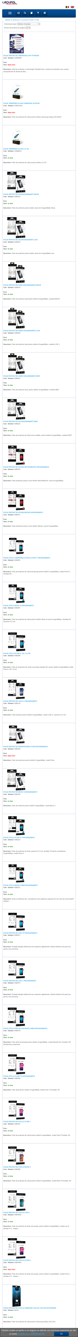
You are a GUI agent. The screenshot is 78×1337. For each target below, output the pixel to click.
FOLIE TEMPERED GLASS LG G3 (16, 149)
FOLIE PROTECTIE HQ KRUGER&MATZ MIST (20, 421)
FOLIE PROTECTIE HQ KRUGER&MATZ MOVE (21, 194)
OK (61, 1334)
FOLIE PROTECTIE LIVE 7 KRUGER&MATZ (19, 981)
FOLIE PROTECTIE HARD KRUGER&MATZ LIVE (21, 330)
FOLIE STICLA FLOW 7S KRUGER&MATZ (19, 1076)
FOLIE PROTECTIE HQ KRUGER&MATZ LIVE (20, 240)
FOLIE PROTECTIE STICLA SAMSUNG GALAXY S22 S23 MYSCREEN (29, 1308)
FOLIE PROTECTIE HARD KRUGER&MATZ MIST (21, 376)
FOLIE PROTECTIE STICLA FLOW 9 (16, 1260)
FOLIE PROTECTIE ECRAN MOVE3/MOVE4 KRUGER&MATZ (26, 467)
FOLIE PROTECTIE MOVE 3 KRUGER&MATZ (20, 792)
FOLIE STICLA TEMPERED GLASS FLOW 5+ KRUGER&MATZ (26, 558)
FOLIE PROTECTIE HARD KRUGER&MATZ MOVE (22, 285)
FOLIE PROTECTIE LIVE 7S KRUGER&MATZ (20, 933)
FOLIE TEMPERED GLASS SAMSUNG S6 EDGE (21, 103)
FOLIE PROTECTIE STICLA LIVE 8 (16, 1212)
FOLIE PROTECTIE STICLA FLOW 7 (16, 1121)
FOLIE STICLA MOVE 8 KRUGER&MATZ (18, 605)
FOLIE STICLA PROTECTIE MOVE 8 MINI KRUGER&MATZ (25, 1028)
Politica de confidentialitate (31, 1334)
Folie (37, 20)
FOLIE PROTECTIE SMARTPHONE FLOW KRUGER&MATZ (25, 746)
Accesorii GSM (27, 20)
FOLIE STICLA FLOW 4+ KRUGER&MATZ (19, 837)
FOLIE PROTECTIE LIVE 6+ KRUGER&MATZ (20, 701)
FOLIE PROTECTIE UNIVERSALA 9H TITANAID (21, 55)
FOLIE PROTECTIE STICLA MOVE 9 (16, 1167)
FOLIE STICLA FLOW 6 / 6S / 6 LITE (16, 653)
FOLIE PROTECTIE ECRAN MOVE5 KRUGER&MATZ (23, 512)
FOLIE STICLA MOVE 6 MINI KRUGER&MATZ (20, 885)
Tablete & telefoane (12, 20)
